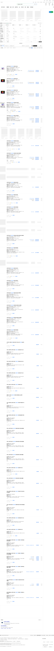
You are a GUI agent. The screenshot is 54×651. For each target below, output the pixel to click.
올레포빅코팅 (13, 420)
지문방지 (16, 420)
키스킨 (12, 363)
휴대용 (19, 107)
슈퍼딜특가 (5, 628)
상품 (10, 7)
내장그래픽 (10, 82)
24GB (9, 239)
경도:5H (23, 545)
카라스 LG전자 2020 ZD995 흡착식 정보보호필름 (15, 441)
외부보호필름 (12, 583)
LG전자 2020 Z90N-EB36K (12, 247)
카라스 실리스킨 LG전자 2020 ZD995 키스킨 (15, 467)
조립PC (35, 2)
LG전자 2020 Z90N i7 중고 (12, 90)
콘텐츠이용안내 (18, 641)
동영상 (28, 7)
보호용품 (10, 363)
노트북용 (9, 444)
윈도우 (19, 67)
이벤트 (49, 2)
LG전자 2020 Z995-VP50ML (13, 115)
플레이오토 (50, 0)
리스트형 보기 (37, 45)
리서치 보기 (1, 33)
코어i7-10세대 (11, 143)
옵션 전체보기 (20, 43)
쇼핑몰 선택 (23, 45)
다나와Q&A (31, 7)
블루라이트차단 (19, 432)
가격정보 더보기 (39, 70)
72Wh (13, 71)
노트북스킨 (13, 556)
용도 (14, 107)
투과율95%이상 (21, 571)
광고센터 (50, 635)
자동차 (33, 2)
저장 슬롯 (18, 70)
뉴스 (19, 7)
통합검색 (8, 7)
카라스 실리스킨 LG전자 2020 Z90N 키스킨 (14, 384)
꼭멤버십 (10, 628)
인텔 (8, 81)
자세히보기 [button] (14, 641)
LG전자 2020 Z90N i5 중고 (12, 78)
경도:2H (14, 597)
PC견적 (38, 2)
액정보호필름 (12, 444)
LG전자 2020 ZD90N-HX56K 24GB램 (14, 305)
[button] (46, 4)
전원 (21, 70)
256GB (16, 70)
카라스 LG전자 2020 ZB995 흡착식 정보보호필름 (15, 428)
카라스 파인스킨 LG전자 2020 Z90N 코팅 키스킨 (15, 361)
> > (10, 87)
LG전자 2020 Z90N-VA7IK (12, 194)
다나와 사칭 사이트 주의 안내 (4, 635)
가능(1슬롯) (13, 211)
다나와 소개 (31, 635)
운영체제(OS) (2, 38)
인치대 (10, 352)
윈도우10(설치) (17, 154)
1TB (17, 297)
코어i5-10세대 (11, 81)
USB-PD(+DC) (8, 71)
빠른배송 (8, 41)
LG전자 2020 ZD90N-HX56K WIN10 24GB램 (15, 235)
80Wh (13, 95)
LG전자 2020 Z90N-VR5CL (12, 280)
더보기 (53, 2)
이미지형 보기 (39, 45)
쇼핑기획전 (44, 2)
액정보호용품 (13, 430)
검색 (40, 41)
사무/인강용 (17, 107)
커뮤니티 (47, 2)
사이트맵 (47, 635)
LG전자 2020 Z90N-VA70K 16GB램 (14, 292)
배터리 (11, 71)
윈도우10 (20, 183)
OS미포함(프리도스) (18, 103)
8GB (9, 70)
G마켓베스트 (2, 628)
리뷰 (25, 7)
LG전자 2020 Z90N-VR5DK (12, 207)
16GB (9, 186)
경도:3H (18, 420)
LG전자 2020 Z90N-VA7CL (12, 268)
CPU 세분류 (1, 31)
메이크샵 (53, 0)
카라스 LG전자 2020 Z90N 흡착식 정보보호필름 (15, 454)
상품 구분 (1, 28)
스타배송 (7, 628)
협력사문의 (52, 635)
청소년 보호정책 (43, 635)
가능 (12, 70)
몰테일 (47, 0)
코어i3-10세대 (11, 250)
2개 (16, 157)
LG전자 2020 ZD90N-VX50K (13, 102)
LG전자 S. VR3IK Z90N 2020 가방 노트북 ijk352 (15, 342)
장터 (13, 7)
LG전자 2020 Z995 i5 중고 (12, 66)
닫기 (7, 72)
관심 (11, 98)
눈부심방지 (16, 432)
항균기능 (8, 433)
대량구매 (16, 74)
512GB (16, 186)
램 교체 (11, 70)
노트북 (9, 67)
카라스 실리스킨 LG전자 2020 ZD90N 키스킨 (15, 529)
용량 (14, 70)
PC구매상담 (41, 2)
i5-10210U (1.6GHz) (16, 118)
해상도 (9, 68)
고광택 (12, 571)
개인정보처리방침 (39, 635)
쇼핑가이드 (16, 7)
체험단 (50, 2)
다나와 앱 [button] (1, 2)
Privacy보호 (13, 432)
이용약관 (35, 635)
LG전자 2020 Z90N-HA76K (12, 182)
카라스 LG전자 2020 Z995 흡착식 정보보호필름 (15, 478)
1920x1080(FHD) (12, 68)
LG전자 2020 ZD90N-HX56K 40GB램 (14, 317)
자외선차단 (20, 545)
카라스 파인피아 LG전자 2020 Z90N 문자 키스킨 (15, 349)
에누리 (44, 0)
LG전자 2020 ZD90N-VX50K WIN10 (14, 153)
